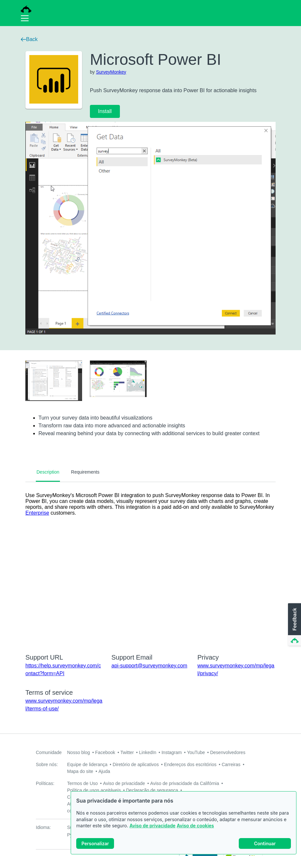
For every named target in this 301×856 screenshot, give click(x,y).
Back (29, 39)
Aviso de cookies (195, 825)
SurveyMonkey (111, 72)
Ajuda (104, 771)
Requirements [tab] (85, 472)
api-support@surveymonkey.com (149, 665)
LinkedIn (147, 752)
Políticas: (45, 783)
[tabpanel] (150, 563)
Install (105, 111)
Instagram (172, 752)
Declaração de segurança (152, 790)
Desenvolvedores (227, 752)
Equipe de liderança (87, 764)
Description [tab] (47, 472)
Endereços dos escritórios (190, 764)
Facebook (105, 752)
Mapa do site (80, 771)
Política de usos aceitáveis (94, 790)
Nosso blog (78, 752)
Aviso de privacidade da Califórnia (184, 783)
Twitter (127, 752)
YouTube (196, 752)
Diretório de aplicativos (136, 764)
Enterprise (37, 513)
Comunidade (49, 752)
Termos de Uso (82, 783)
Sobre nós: (47, 764)
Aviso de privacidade (152, 825)
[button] (294, 625)
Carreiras (231, 764)
